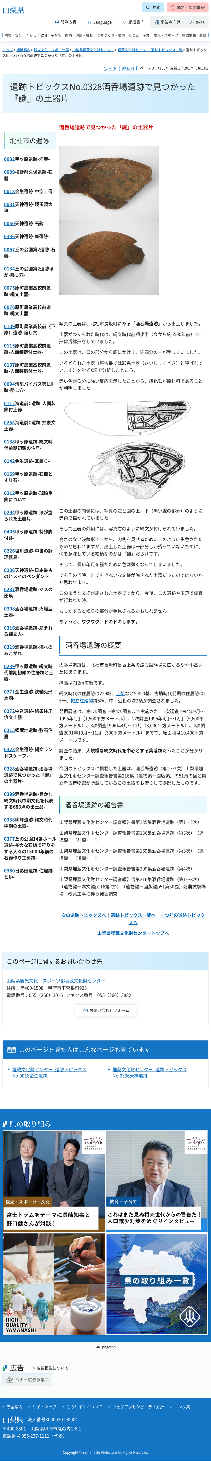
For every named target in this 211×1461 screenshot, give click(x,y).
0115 (9, 345)
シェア (110, 69)
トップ (7, 49)
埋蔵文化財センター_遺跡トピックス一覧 (150, 49)
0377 (9, 838)
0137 (9, 364)
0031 (9, 204)
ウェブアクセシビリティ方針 (138, 1407)
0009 (9, 172)
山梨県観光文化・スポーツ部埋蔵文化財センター (55, 980)
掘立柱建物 (82, 700)
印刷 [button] (130, 68)
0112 (9, 403)
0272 (9, 711)
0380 (9, 870)
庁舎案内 (14, 1407)
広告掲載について (53, 1368)
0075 (9, 287)
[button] (188, 7)
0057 (9, 249)
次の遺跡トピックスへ (83, 915)
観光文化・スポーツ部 (51, 49)
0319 (9, 647)
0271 (9, 691)
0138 (9, 441)
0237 (9, 589)
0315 (9, 730)
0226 (9, 550)
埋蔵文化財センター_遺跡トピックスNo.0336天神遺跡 (149, 1072)
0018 (9, 191)
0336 (9, 236)
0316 (9, 627)
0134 (9, 268)
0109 (9, 326)
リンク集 (182, 1407)
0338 (9, 819)
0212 (9, 493)
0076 (9, 307)
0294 (9, 512)
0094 (9, 384)
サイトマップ (44, 1407)
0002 (9, 159)
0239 (9, 666)
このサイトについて (84, 1407)
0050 (9, 223)
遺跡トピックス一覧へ (133, 915)
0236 (9, 570)
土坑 (120, 693)
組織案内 (23, 49)
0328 (9, 768)
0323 (9, 749)
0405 (9, 531)
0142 (9, 461)
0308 (9, 608)
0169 (9, 474)
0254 (9, 422)
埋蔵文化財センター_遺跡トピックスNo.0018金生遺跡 (49, 1072)
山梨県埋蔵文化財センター (93, 49)
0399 (9, 794)
